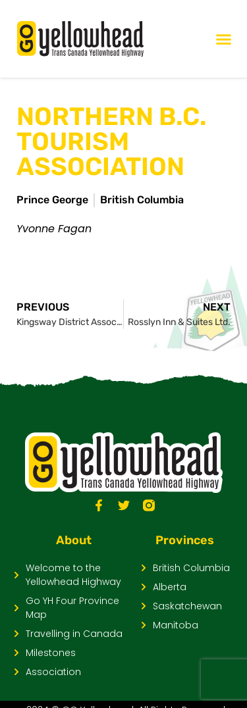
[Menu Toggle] (223, 39)
